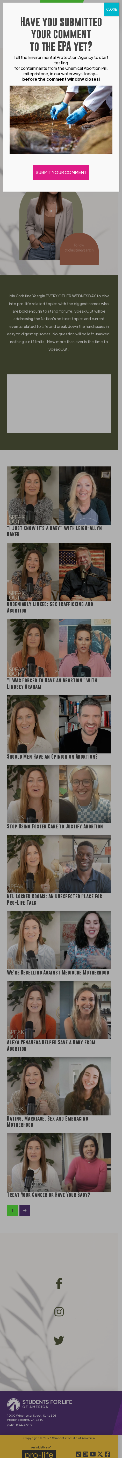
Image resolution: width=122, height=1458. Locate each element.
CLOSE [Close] (111, 9)
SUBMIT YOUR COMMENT (61, 172)
